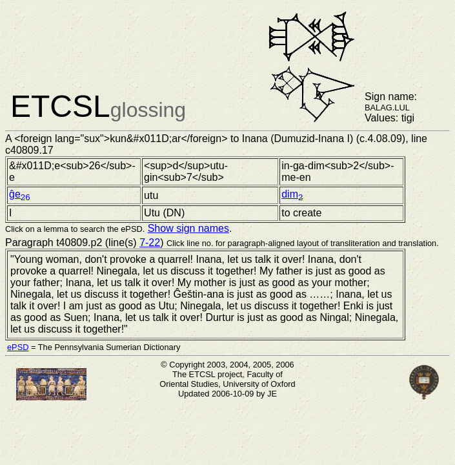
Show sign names (188, 228)
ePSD (17, 347)
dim (292, 194)
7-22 (149, 242)
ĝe (19, 194)
